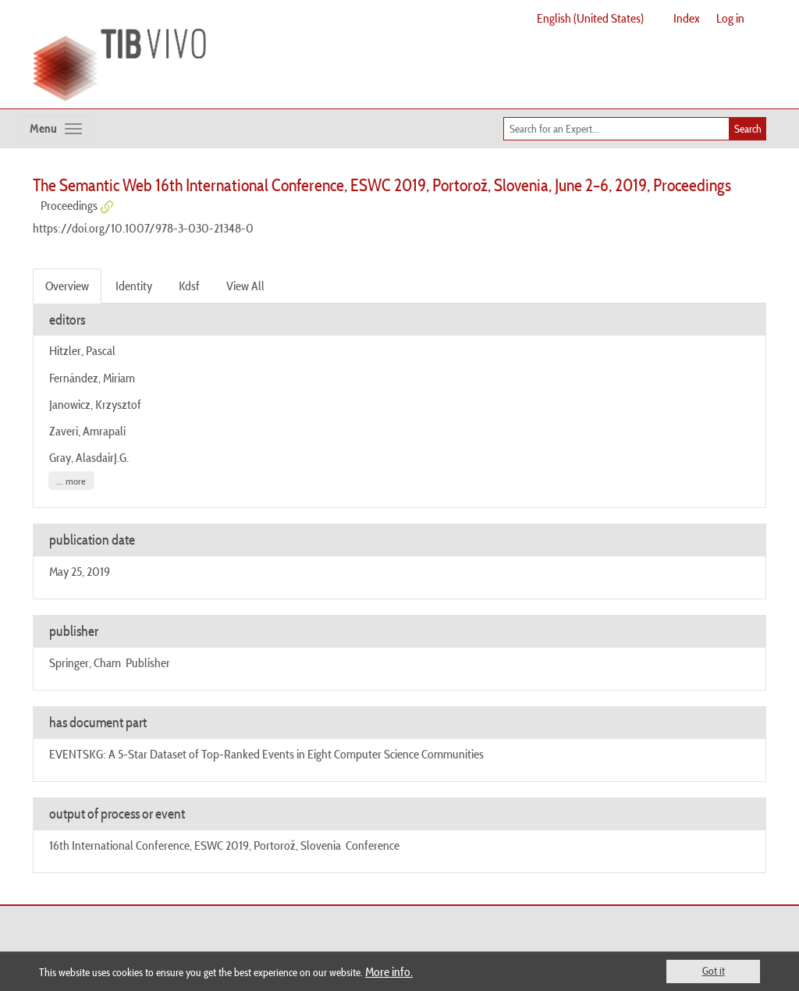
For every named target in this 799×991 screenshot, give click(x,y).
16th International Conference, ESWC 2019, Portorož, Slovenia (195, 845)
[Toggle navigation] (56, 128)
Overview (67, 285)
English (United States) (590, 18)
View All (245, 285)
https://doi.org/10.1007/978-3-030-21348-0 (143, 228)
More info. (389, 971)
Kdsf (189, 285)
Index (686, 18)
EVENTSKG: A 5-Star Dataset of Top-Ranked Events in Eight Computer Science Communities (266, 754)
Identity (133, 285)
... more (71, 480)
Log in (730, 18)
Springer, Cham (85, 662)
